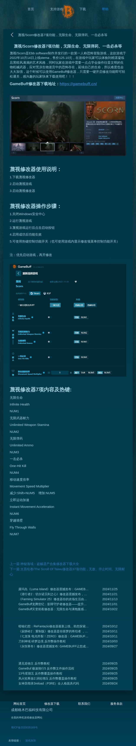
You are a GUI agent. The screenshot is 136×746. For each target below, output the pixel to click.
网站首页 (19, 703)
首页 (31, 9)
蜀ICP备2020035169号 (24, 727)
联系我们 (84, 703)
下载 (82, 9)
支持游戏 (56, 9)
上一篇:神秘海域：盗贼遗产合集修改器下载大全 (44, 564)
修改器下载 (51, 703)
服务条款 (116, 703)
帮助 (105, 9)
